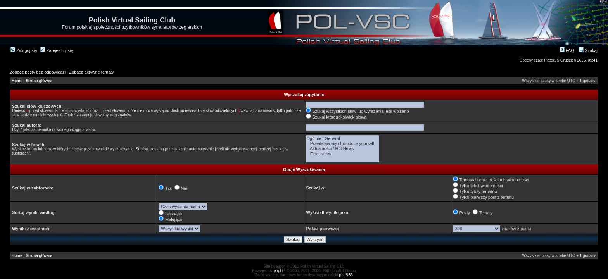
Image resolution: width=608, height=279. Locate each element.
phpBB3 (346, 275)
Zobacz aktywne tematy (91, 72)
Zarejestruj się (56, 50)
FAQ (567, 50)
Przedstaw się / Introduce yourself (342, 143)
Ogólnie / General (342, 138)
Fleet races (342, 154)
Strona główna (39, 81)
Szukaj (588, 50)
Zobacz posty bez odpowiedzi (38, 72)
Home (17, 81)
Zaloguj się (23, 50)
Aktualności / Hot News (342, 148)
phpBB (279, 271)
